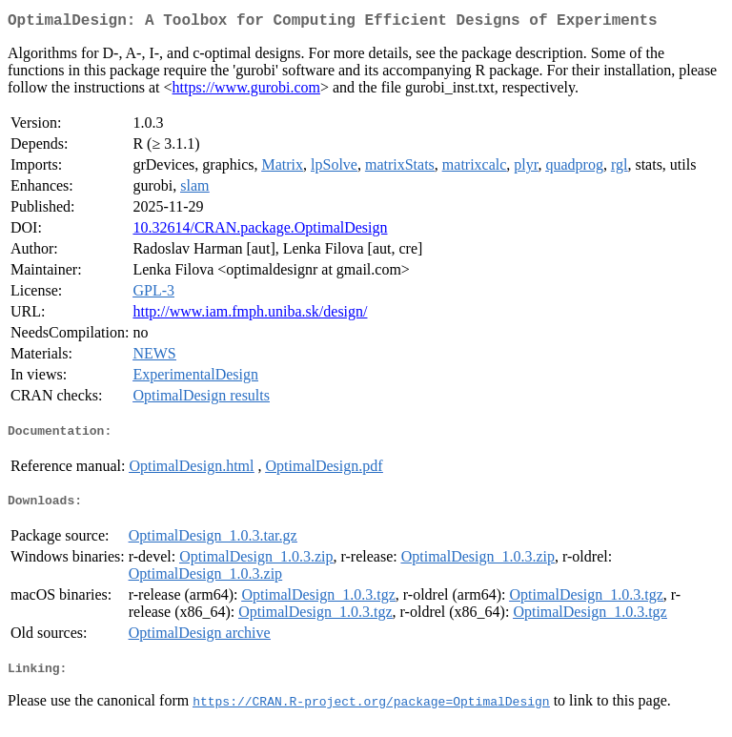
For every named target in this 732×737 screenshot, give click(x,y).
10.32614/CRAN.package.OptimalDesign (259, 231)
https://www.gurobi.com (246, 91)
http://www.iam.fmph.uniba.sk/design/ (249, 315)
